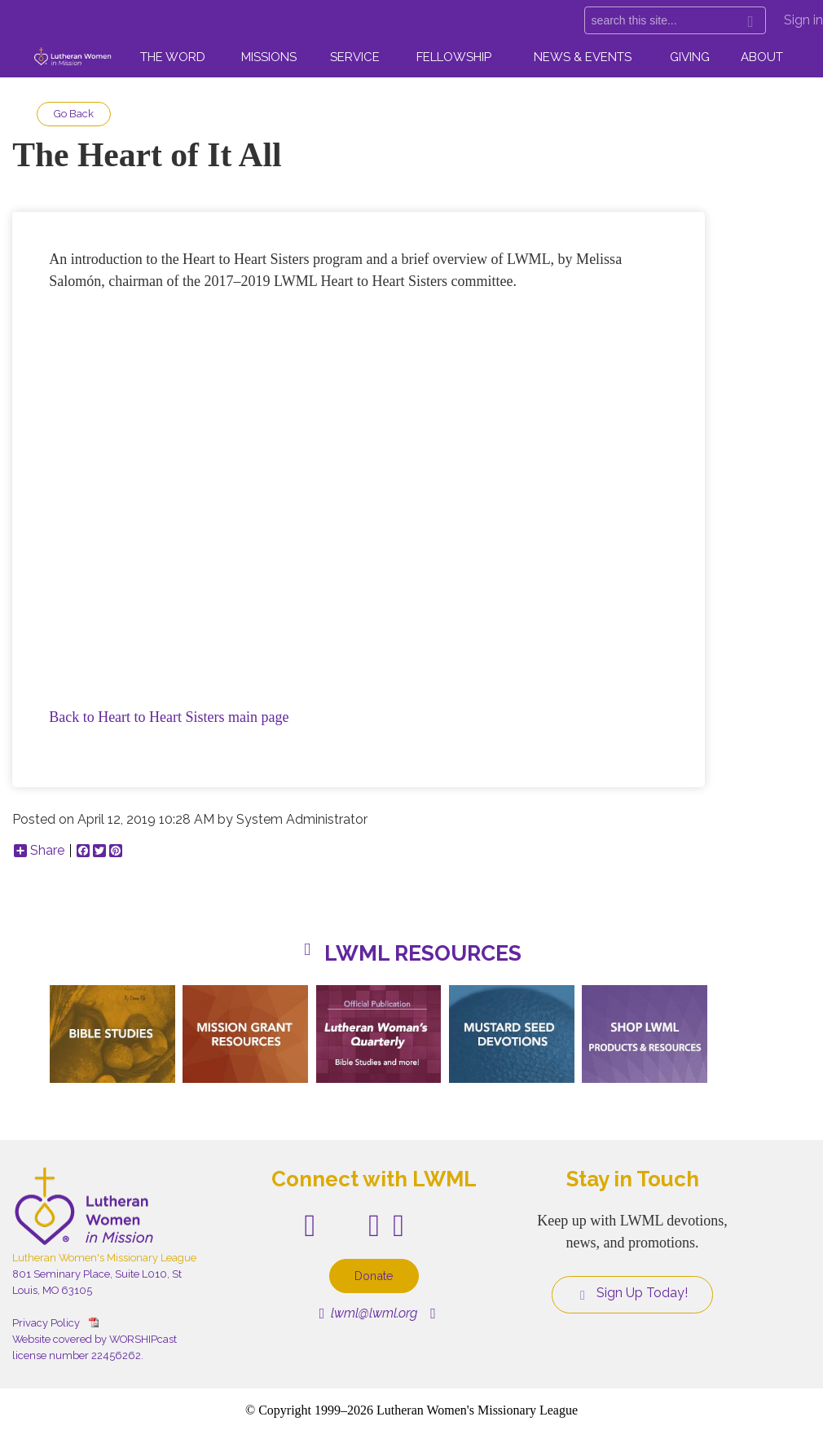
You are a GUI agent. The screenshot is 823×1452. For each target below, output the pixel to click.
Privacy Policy (46, 1323)
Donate (374, 1276)
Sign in (803, 20)
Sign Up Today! (632, 1293)
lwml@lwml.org (368, 1313)
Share (39, 850)
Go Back (74, 114)
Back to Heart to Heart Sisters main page (168, 717)
